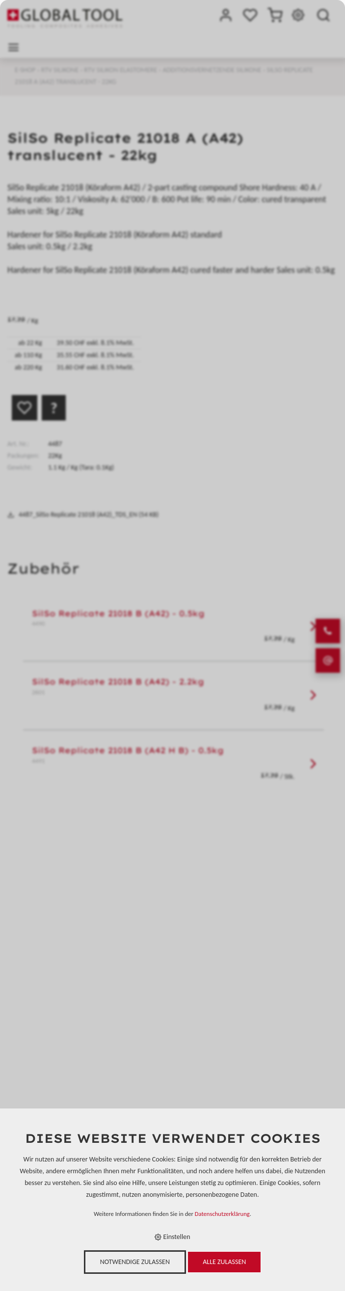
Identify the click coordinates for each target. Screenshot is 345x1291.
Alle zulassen (224, 1262)
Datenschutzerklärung (222, 1213)
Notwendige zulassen (135, 1262)
